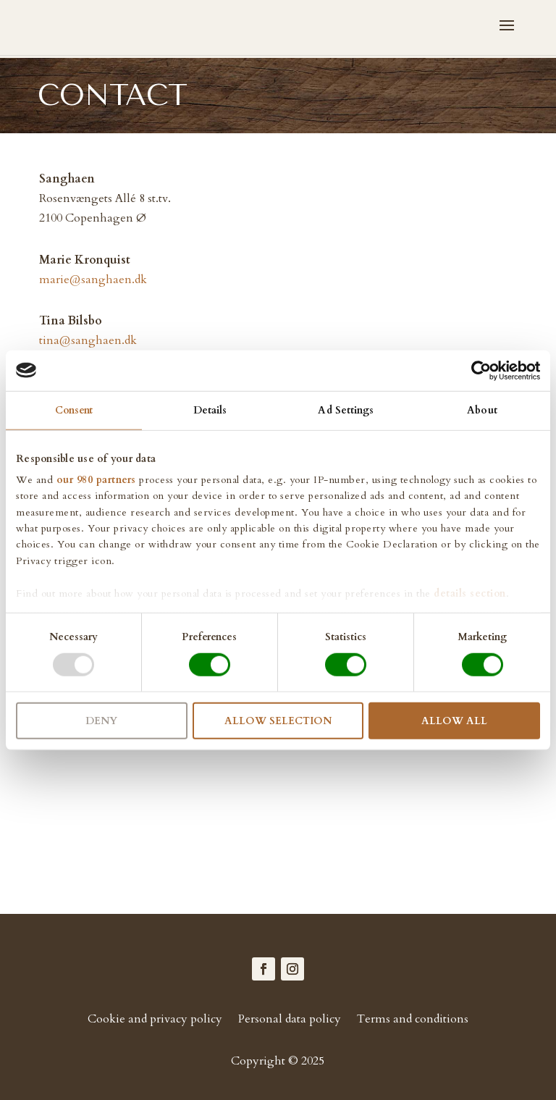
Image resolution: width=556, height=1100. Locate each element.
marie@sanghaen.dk (93, 279)
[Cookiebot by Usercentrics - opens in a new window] (476, 370)
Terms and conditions (412, 1020)
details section (470, 593)
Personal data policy (289, 1020)
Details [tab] (210, 409)
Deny (101, 721)
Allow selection (278, 721)
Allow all (454, 721)
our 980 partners (96, 480)
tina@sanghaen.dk (88, 340)
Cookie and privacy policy (155, 1020)
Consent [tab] (74, 409)
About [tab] (482, 409)
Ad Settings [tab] (346, 409)
